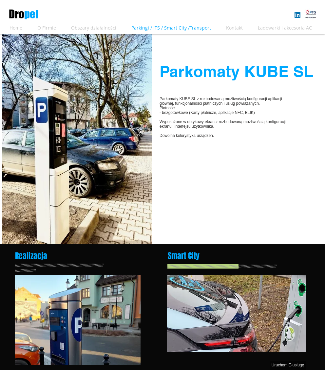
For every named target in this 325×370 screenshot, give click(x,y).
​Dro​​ (16, 14)
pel (31, 14)
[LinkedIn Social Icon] (297, 15)
